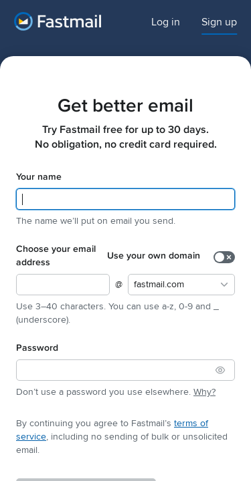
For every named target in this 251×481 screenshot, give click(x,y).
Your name (39, 178)
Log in (165, 22)
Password (37, 349)
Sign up (219, 22)
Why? (204, 391)
